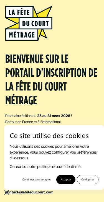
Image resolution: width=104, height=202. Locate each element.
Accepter (66, 179)
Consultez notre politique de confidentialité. (45, 166)
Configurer (87, 179)
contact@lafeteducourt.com (29, 192)
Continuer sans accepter (36, 179)
